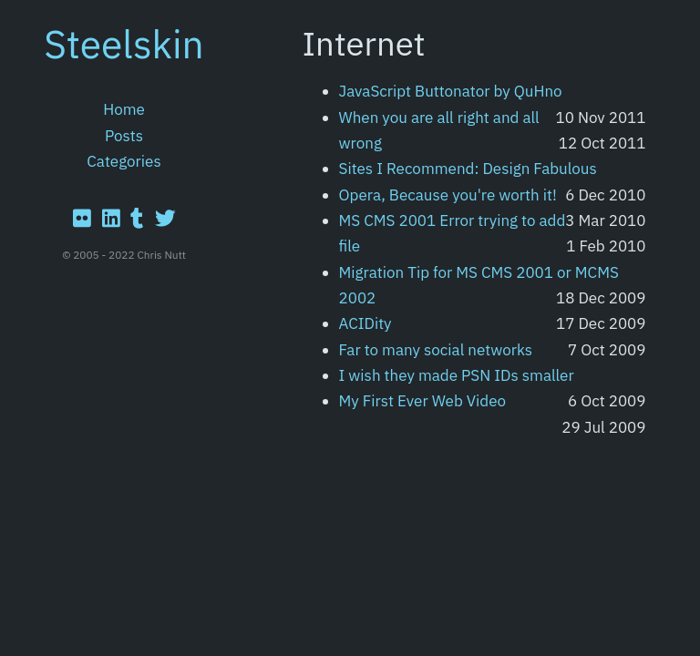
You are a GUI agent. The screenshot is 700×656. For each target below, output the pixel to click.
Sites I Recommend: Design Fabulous (468, 169)
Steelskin (124, 43)
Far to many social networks (436, 350)
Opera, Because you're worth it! (448, 195)
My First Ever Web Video (423, 401)
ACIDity (365, 323)
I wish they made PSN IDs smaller (456, 375)
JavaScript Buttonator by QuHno (450, 91)
